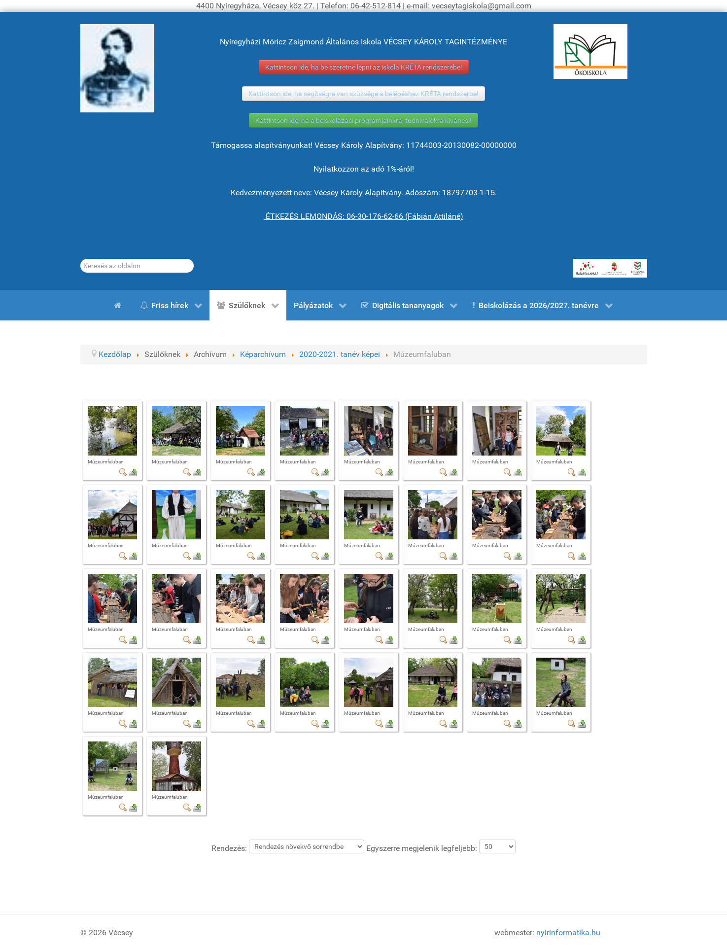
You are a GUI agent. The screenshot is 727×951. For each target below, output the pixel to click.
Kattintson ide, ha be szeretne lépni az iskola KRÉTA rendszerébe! (363, 67)
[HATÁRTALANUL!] (610, 268)
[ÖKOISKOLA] (590, 51)
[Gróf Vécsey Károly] (117, 68)
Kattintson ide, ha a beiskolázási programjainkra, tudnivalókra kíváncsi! (363, 120)
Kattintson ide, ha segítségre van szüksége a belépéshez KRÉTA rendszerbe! (363, 94)
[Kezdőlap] (120, 305)
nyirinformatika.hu (568, 932)
